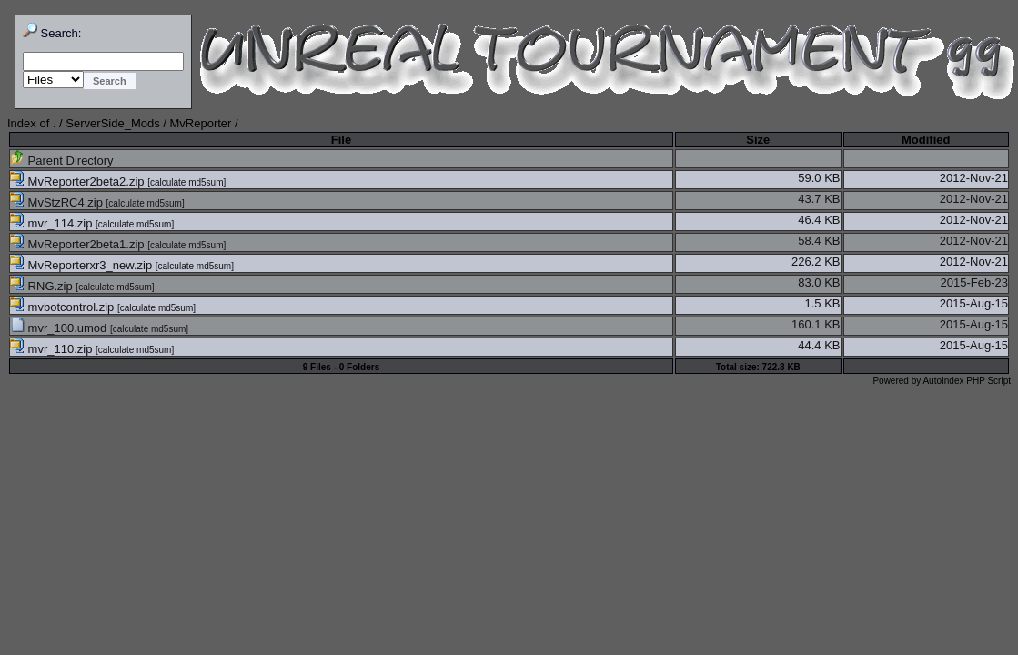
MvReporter (201, 123)
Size (758, 139)
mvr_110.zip (53, 349)
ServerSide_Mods (112, 123)
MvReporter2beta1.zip (78, 244)
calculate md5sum (187, 182)
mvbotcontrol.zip (63, 307)
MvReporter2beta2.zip (78, 181)
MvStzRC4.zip (58, 202)
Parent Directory (62, 160)
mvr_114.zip (53, 223)
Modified (926, 139)
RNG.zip (43, 286)
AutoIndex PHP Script (966, 381)
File (341, 139)
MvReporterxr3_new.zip (83, 265)
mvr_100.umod (60, 328)
